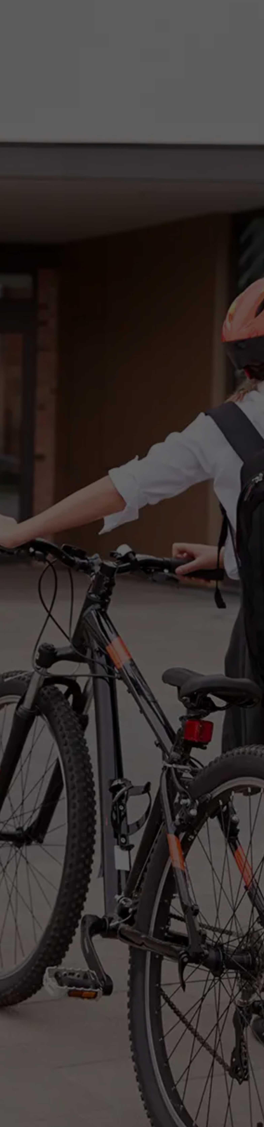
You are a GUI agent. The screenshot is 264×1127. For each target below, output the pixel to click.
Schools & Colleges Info (94, 594)
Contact (250, 7)
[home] (27, 8)
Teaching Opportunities (173, 7)
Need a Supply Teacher (210, 7)
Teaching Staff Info (56, 594)
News (235, 7)
